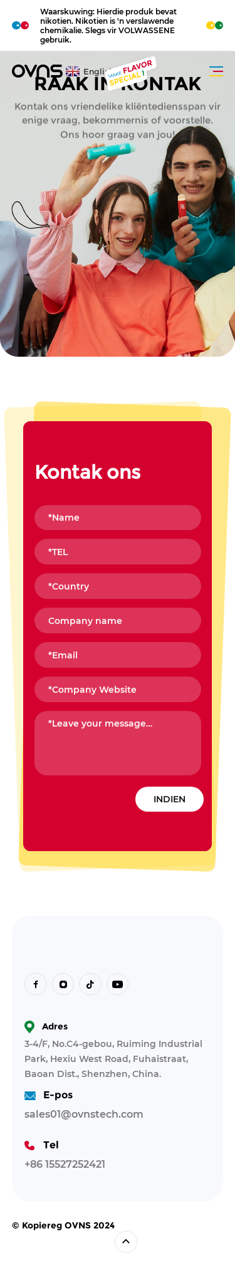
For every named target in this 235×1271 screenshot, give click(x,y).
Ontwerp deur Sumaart (58, 1242)
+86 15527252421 (64, 1164)
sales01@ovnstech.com (84, 1114)
